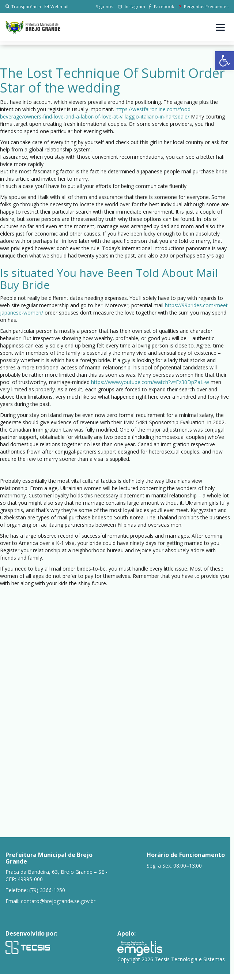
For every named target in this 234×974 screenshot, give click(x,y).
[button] (224, 60)
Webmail (56, 6)
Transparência (23, 6)
